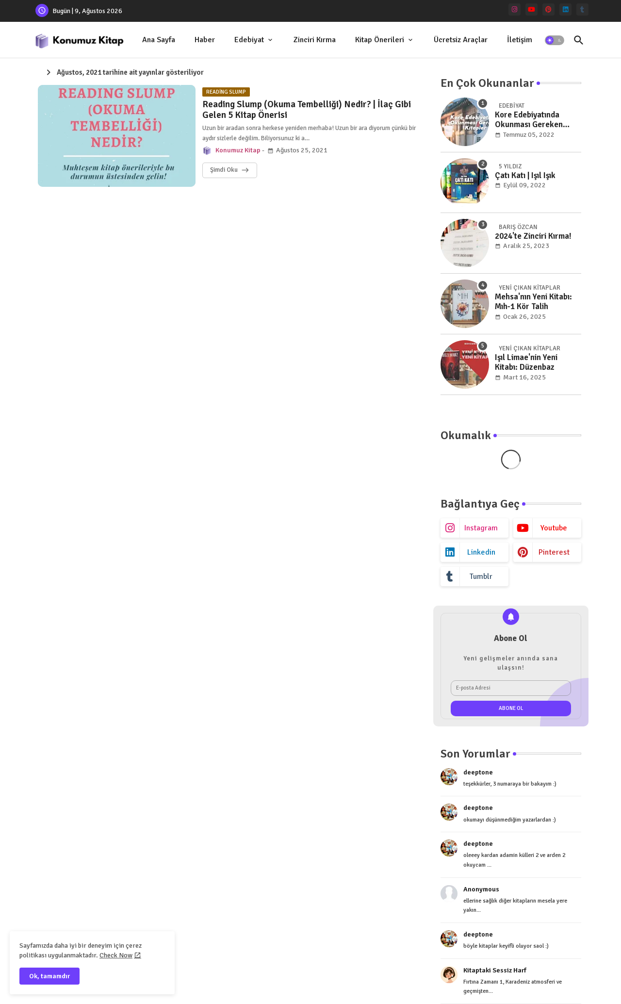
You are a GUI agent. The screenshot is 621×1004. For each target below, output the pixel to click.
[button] (554, 40)
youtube (553, 528)
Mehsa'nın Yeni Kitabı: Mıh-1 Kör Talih (533, 302)
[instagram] (514, 9)
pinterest (554, 552)
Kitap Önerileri (379, 40)
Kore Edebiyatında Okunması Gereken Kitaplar (529, 120)
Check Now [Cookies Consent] (115, 955)
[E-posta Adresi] (511, 688)
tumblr (481, 576)
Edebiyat (249, 40)
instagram (481, 528)
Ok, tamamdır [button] (49, 976)
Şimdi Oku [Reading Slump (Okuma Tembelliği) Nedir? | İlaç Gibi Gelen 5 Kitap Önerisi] (224, 170)
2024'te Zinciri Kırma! (533, 236)
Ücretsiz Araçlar (461, 40)
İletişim (519, 40)
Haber (205, 40)
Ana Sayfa (158, 40)
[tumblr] (582, 9)
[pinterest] (548, 9)
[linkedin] (565, 9)
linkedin (481, 552)
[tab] (158, 40)
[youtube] (531, 9)
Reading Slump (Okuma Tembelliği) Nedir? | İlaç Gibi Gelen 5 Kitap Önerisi (306, 110)
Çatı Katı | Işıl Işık (525, 176)
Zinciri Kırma (315, 40)
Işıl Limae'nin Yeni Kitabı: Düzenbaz (526, 362)
